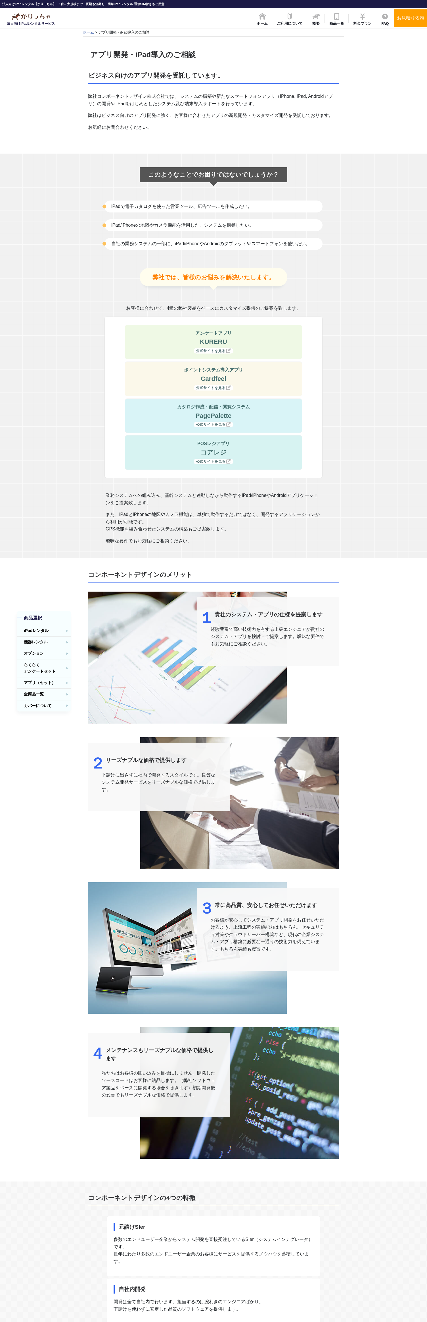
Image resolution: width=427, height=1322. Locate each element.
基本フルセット (263, 1234)
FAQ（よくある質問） (190, 1257)
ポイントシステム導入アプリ (265, 342)
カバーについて (38, 705)
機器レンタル (36, 642)
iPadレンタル (36, 630)
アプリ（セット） (40, 683)
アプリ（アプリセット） (270, 1271)
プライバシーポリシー (347, 1278)
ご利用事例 (338, 1242)
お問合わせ (181, 1265)
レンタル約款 (340, 1234)
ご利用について (185, 1234)
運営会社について (217, 1140)
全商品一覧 (34, 694)
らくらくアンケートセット (40, 668)
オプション (34, 653)
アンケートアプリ (161, 342)
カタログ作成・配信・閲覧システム (161, 378)
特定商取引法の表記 (345, 1271)
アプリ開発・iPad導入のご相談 (354, 1263)
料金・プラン (183, 1250)
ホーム (88, 32)
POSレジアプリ (266, 378)
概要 (175, 1242)
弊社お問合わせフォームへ (217, 1168)
